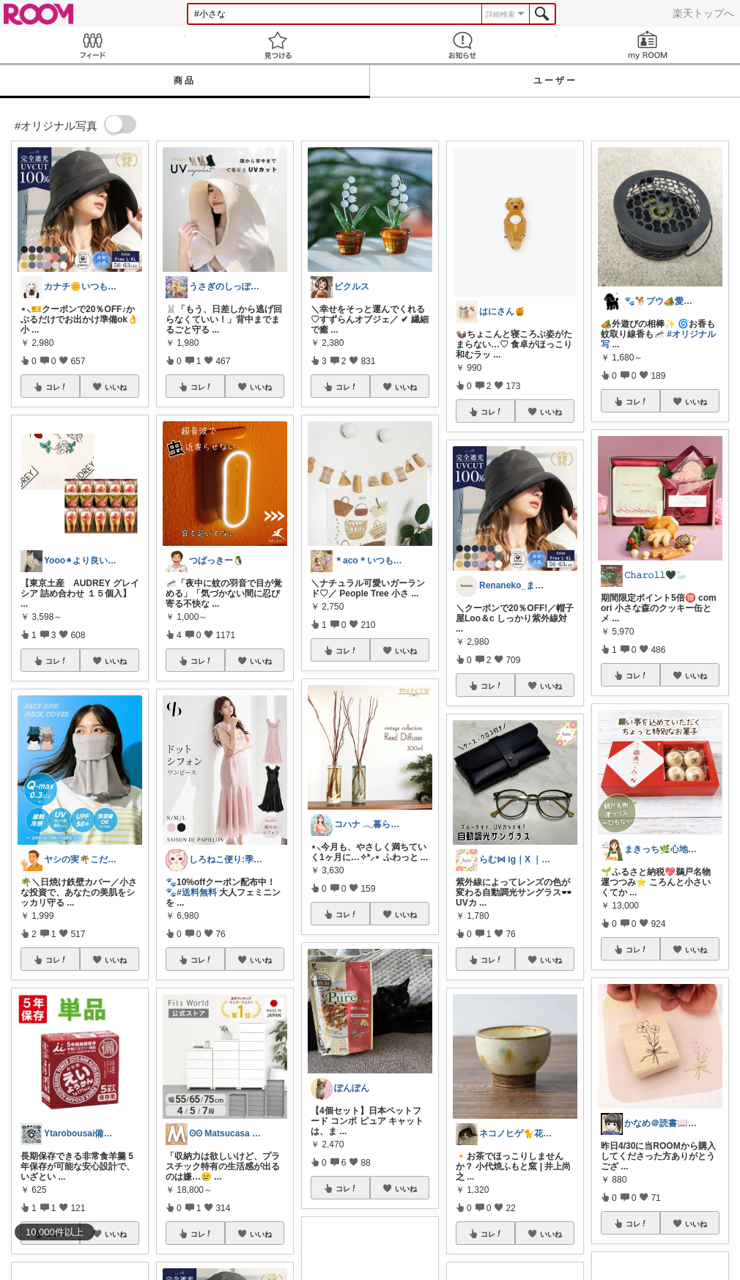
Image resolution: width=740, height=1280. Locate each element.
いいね (116, 387)
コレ (56, 387)
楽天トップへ (703, 13)
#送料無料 (197, 892)
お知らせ (462, 45)
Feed (92, 45)
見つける (278, 45)
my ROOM (648, 45)
